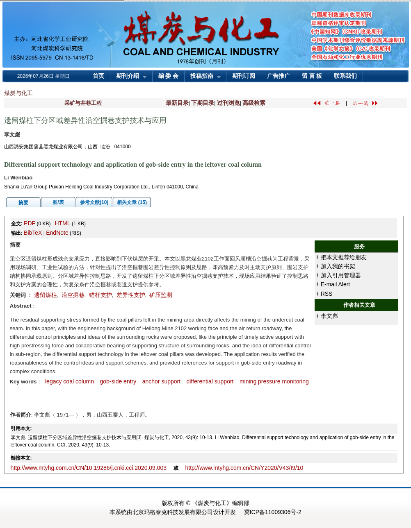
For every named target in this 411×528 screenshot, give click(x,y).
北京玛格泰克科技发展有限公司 (172, 512)
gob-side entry (118, 381)
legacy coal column (68, 381)
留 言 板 (312, 76)
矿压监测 (160, 295)
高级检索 (253, 103)
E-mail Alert (335, 284)
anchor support (161, 381)
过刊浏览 (228, 103)
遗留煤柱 (45, 295)
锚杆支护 (100, 295)
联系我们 (345, 76)
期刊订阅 (243, 76)
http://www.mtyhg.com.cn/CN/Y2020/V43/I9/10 (244, 468)
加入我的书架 (338, 266)
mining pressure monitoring (274, 381)
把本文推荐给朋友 (344, 257)
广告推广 (278, 76)
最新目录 (177, 103)
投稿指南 (203, 77)
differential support (210, 381)
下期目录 (202, 103)
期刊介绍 (128, 77)
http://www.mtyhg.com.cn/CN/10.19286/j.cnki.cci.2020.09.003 (89, 468)
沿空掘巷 (73, 295)
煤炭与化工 (18, 93)
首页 (98, 76)
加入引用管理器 (341, 275)
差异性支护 (130, 295)
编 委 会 (168, 76)
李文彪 (329, 316)
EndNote (57, 232)
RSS (327, 293)
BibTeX (33, 232)
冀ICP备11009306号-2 (272, 512)
